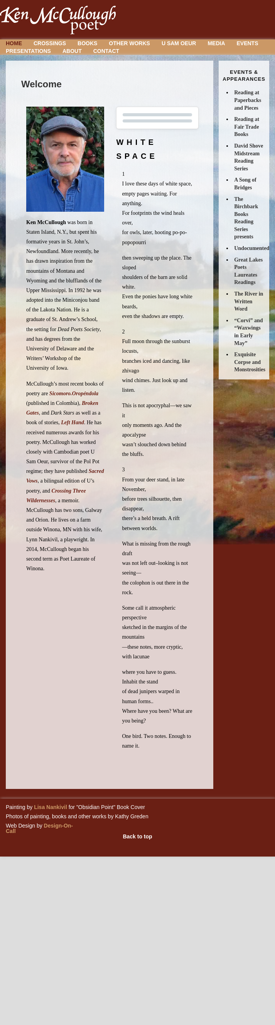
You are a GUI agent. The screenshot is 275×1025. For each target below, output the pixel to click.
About (72, 51)
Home (14, 43)
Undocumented (251, 248)
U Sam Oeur (179, 43)
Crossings (50, 43)
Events (247, 43)
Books (87, 43)
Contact (106, 51)
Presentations (28, 51)
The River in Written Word (248, 301)
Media (216, 43)
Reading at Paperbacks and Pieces (247, 100)
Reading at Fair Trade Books (246, 126)
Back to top (137, 836)
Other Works (129, 43)
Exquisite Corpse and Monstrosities (249, 362)
